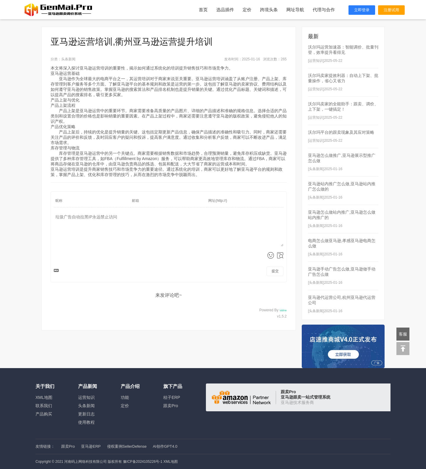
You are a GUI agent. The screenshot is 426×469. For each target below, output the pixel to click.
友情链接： (45, 446)
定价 (247, 9)
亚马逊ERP (91, 446)
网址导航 (295, 9)
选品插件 (225, 9)
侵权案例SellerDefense (127, 446)
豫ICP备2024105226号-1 (142, 462)
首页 (203, 9)
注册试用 (391, 10)
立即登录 (361, 10)
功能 (125, 397)
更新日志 (86, 414)
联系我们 (44, 405)
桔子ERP (171, 397)
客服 (403, 334)
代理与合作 (324, 9)
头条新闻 (86, 405)
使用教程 (86, 422)
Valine (283, 310)
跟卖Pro (170, 405)
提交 (275, 271)
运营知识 (86, 397)
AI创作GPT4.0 (165, 446)
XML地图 (44, 397)
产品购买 (44, 414)
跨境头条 (269, 9)
